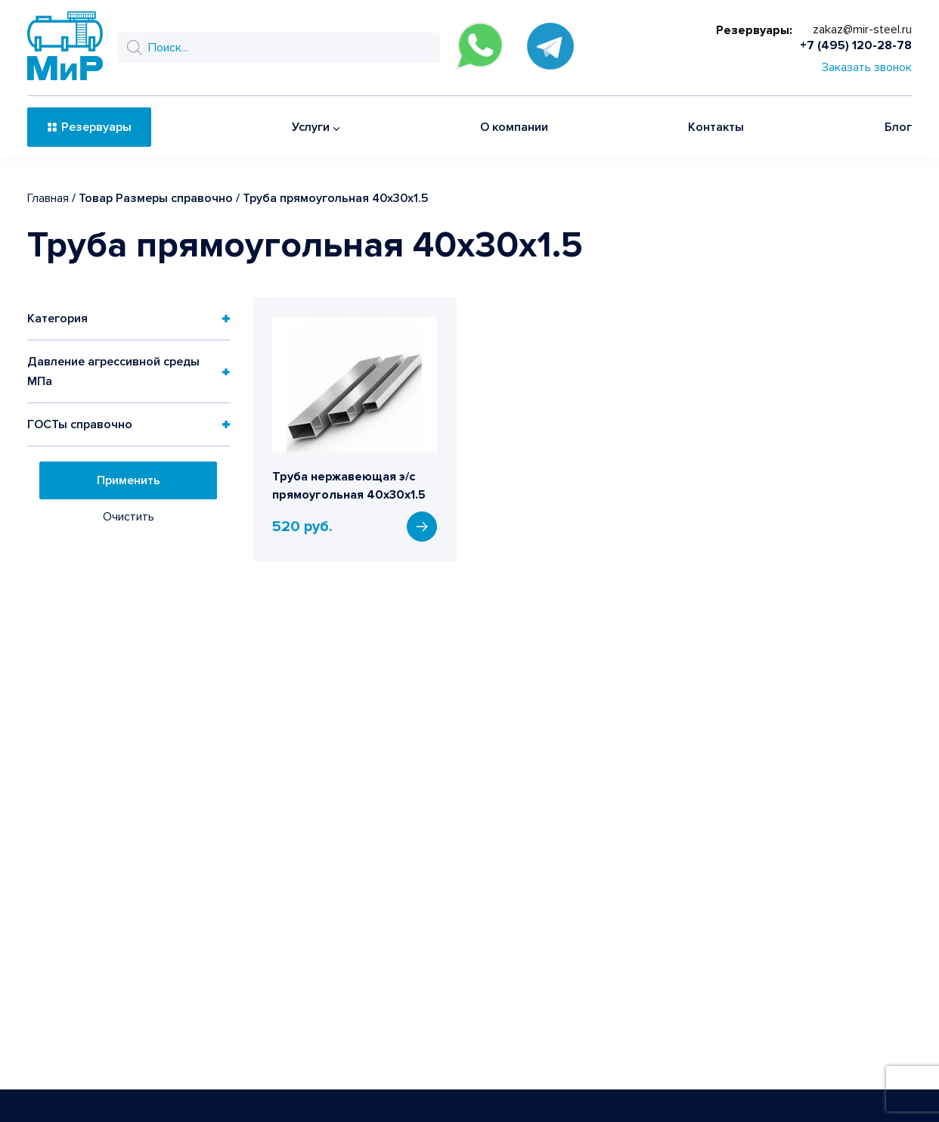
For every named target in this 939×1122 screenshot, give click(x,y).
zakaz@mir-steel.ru (862, 29)
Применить (128, 480)
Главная (48, 198)
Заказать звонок (867, 67)
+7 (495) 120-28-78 (856, 45)
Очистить (128, 516)
